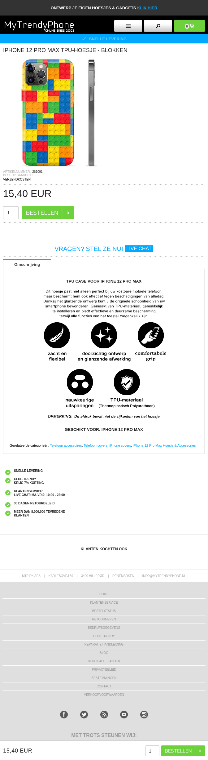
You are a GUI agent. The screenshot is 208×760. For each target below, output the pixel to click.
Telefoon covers (95, 445)
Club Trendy (104, 636)
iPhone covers (120, 445)
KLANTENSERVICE (104, 602)
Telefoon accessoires (66, 445)
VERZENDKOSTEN (17, 179)
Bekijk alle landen (104, 661)
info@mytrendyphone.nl (164, 576)
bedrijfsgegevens (104, 627)
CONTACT (104, 686)
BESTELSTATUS (104, 611)
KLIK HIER (147, 8)
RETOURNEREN (104, 619)
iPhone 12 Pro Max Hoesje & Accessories (164, 445)
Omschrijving (27, 264)
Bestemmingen (103, 678)
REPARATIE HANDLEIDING (104, 644)
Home (104, 594)
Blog (104, 653)
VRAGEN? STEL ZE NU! (103, 248)
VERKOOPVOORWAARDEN (104, 694)
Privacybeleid (104, 669)
